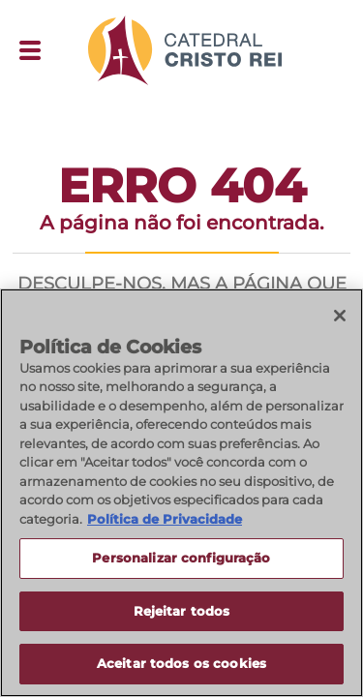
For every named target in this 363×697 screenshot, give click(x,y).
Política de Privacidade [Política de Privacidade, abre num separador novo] (164, 519)
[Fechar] (339, 315)
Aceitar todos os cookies (181, 663)
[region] (181, 492)
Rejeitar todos (182, 611)
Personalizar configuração (181, 557)
